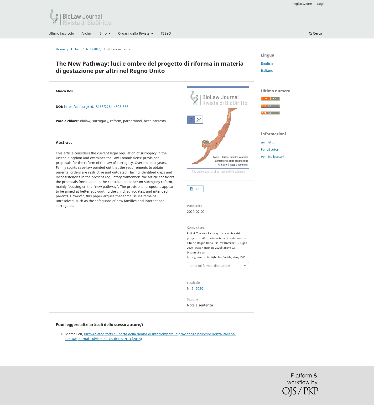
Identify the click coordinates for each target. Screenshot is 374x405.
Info (104, 33)
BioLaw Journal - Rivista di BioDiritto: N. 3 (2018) (103, 339)
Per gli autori (270, 149)
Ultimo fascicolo (61, 33)
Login (321, 3)
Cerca (315, 33)
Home (60, 49)
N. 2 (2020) (93, 49)
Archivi (87, 33)
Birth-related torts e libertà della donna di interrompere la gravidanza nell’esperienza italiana (160, 334)
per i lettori (268, 142)
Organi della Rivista (134, 33)
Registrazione (302, 3)
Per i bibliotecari (272, 156)
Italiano (267, 70)
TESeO (166, 33)
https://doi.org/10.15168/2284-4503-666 (96, 106)
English (267, 63)
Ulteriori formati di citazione (210, 265)
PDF (197, 189)
